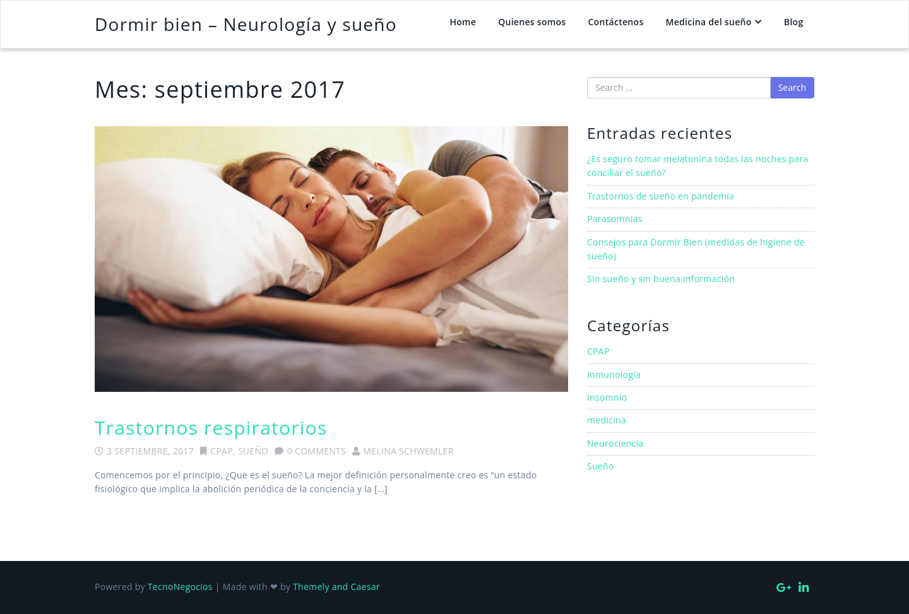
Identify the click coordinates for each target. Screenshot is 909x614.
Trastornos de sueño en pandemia (660, 196)
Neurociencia (615, 443)
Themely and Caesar (336, 587)
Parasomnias (615, 219)
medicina (606, 420)
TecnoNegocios (180, 587)
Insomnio (607, 397)
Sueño (253, 451)
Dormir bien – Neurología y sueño (246, 24)
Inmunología (614, 375)
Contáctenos (615, 22)
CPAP (221, 451)
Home (462, 22)
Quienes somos (532, 22)
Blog (794, 22)
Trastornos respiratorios (211, 427)
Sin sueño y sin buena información (661, 279)
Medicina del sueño (709, 22)
